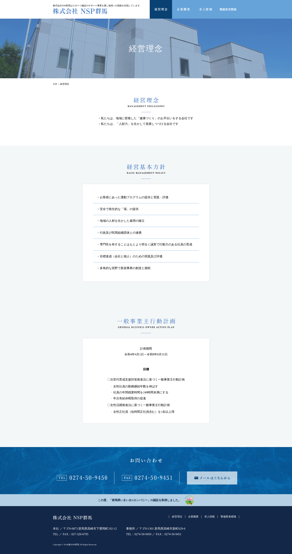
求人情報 (209, 516)
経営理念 (177, 516)
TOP (55, 84)
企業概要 (193, 516)
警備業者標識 (228, 516)
